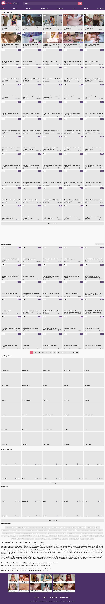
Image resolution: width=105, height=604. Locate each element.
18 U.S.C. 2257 (53, 597)
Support (36, 597)
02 (35, 352)
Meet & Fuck (100, 8)
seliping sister (57, 538)
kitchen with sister (6, 535)
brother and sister (29, 530)
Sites (73, 8)
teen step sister (72, 527)
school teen (64, 527)
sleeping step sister (29, 527)
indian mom (47, 535)
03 (39, 352)
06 (50, 352)
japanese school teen (7, 530)
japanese (50, 533)
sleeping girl (90, 535)
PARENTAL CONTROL (65, 597)
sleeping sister (81, 527)
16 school (44, 533)
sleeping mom (65, 538)
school (37, 538)
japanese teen (79, 530)
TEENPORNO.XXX (5, 570)
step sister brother (65, 530)
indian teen (56, 530)
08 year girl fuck (45, 527)
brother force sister (29, 533)
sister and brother (55, 527)
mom (22, 530)
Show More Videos (52, 223)
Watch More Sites (52, 520)
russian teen (41, 535)
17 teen (37, 527)
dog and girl (76, 535)
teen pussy (27, 535)
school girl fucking (40, 530)
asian (51, 538)
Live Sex (86, 8)
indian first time (16, 535)
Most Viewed (44, 8)
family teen (92, 533)
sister (73, 530)
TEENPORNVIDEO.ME (6, 565)
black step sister (67, 535)
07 (54, 352)
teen (23, 535)
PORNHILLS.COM (5, 568)
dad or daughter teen (17, 533)
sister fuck (83, 535)
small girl (38, 533)
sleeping (34, 535)
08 (58, 352)
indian (97, 527)
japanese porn (15, 538)
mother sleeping (44, 538)
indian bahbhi (90, 538)
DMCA (44, 597)
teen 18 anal (49, 530)
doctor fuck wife (99, 535)
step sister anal (30, 538)
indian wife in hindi (90, 527)
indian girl (63, 533)
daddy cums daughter (83, 533)
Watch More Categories (52, 483)
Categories (60, 8)
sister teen (99, 533)
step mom (22, 538)
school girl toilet (74, 538)
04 (43, 352)
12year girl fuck (9, 527)
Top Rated (29, 8)
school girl (17, 530)
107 (70, 352)
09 (62, 352)
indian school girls (98, 530)
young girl (82, 538)
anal (75, 533)
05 (46, 352)
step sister (56, 533)
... (66, 352)
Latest (15, 8)
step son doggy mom (56, 535)
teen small (69, 533)
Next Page (75, 352)
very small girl (6, 533)
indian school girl (19, 527)
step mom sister (88, 530)
